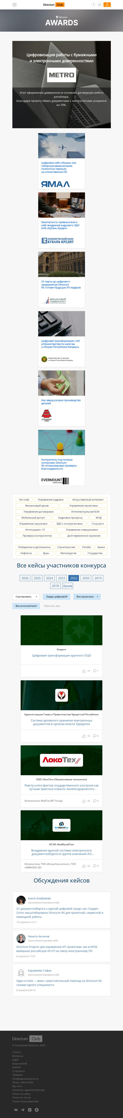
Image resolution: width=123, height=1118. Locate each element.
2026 (25, 578)
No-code (24, 499)
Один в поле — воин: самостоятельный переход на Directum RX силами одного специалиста (59, 983)
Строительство (66, 547)
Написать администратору (28, 1090)
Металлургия (68, 553)
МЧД (99, 517)
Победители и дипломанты (34, 547)
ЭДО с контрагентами (69, 523)
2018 (55, 586)
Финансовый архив (36, 505)
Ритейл (86, 547)
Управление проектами (83, 505)
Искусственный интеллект (88, 499)
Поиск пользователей (25, 1101)
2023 (61, 578)
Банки (101, 547)
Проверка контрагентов (37, 535)
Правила (17, 1074)
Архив (67, 586)
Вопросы (17, 1056)
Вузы (46, 553)
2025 (37, 578)
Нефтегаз (26, 553)
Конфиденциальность (25, 1078)
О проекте (18, 1071)
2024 (49, 578)
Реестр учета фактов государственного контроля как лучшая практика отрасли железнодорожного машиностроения (62, 787)
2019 (98, 578)
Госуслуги (98, 523)
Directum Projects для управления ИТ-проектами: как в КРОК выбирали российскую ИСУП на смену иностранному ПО (57, 949)
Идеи (15, 1059)
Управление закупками (33, 523)
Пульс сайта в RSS (22, 1082)
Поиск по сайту (21, 1093)
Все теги (17, 1086)
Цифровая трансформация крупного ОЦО (61, 655)
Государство (95, 553)
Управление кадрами (51, 499)
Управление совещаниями (82, 529)
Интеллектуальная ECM (85, 511)
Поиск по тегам (21, 1097)
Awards (16, 1067)
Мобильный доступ (33, 517)
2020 (85, 578)
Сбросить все (52, 606)
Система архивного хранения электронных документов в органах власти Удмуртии (61, 722)
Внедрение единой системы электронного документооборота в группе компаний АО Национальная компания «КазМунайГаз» (61, 852)
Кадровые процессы (70, 517)
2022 (73, 578)
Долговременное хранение (83, 535)
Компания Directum (27, 1045)
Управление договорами (38, 511)
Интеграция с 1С (35, 529)
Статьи (16, 1052)
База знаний (19, 1063)
